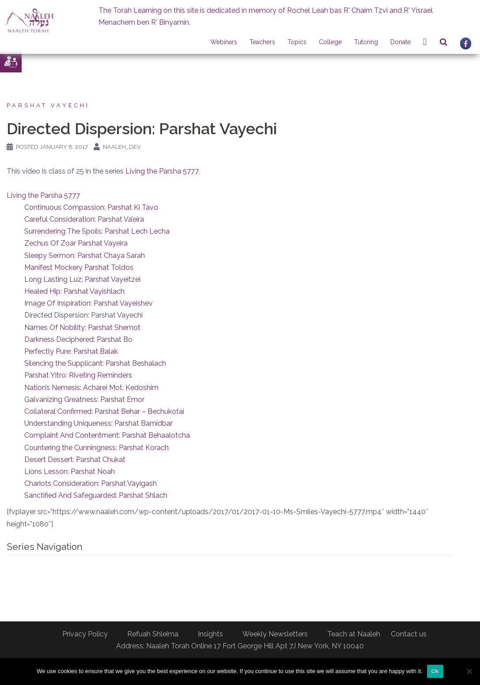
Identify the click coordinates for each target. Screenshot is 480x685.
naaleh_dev (122, 147)
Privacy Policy (85, 634)
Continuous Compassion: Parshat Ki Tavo (91, 207)
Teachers (262, 41)
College (330, 41)
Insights (210, 634)
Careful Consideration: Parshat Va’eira (84, 219)
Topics (296, 41)
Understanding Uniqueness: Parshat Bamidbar (98, 423)
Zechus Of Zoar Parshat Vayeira (76, 243)
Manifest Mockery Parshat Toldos (78, 267)
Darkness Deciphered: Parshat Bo (78, 339)
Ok (435, 671)
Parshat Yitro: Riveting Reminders (78, 375)
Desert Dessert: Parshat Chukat (74, 459)
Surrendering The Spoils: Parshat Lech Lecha (97, 231)
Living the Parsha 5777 (161, 171)
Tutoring (366, 41)
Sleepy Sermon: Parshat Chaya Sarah (84, 255)
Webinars (223, 41)
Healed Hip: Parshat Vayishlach (74, 291)
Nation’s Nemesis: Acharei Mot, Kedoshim (91, 387)
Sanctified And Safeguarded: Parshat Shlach (95, 495)
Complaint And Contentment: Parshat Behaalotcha (107, 435)
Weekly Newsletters (275, 634)
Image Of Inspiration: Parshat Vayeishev (88, 303)
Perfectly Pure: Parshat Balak (71, 351)
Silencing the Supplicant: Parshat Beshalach (95, 363)
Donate (400, 41)
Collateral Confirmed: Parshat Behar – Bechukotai (104, 411)
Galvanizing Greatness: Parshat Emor (84, 399)
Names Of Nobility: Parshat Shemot (82, 327)
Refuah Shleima (152, 634)
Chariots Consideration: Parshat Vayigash (90, 483)
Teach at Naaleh (353, 634)
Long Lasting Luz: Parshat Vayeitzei (82, 279)
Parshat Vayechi (48, 105)
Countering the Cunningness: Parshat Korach (96, 447)
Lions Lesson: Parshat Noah (69, 471)
